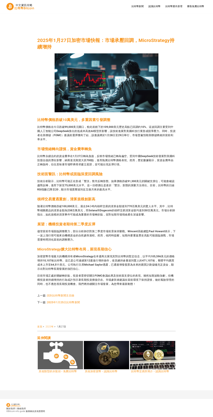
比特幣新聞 (137, 6)
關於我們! (11, 408)
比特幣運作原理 (174, 6)
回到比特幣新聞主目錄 (60, 295)
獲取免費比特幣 (195, 6)
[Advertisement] (91, 26)
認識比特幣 (154, 6)
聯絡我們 (21, 408)
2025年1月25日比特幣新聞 (63, 302)
